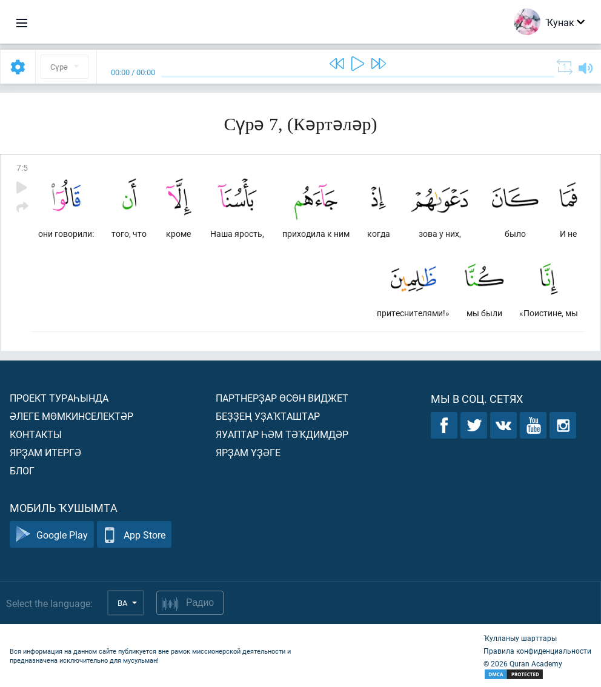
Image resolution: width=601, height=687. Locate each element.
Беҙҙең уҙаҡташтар (268, 416)
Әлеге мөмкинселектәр (71, 416)
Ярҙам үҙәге (248, 452)
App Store (134, 534)
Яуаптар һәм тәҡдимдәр (282, 434)
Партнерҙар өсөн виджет (282, 397)
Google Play (52, 534)
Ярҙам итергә (45, 452)
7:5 (22, 167)
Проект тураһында (59, 397)
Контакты (36, 434)
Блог (22, 470)
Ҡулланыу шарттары (520, 638)
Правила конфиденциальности (537, 650)
